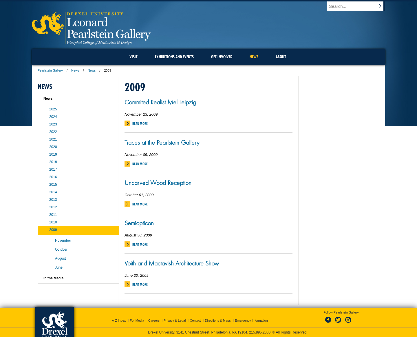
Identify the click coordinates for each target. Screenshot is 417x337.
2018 (53, 162)
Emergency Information (251, 320)
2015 (53, 185)
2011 (53, 215)
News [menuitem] (254, 56)
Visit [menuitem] (133, 56)
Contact (195, 320)
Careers (154, 320)
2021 (53, 139)
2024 (53, 117)
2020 (53, 147)
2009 (53, 230)
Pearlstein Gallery (50, 70)
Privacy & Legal (175, 320)
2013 (53, 200)
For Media (137, 320)
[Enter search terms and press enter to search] (359, 6)
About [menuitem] (281, 56)
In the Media (53, 278)
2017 (53, 169)
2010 (53, 222)
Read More (140, 123)
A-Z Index (119, 320)
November (63, 240)
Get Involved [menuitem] (221, 56)
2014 (53, 192)
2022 (53, 132)
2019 (53, 154)
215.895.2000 (259, 332)
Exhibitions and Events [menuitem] (174, 56)
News (75, 70)
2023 (53, 124)
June (59, 267)
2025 (53, 109)
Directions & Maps (218, 320)
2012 (53, 207)
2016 (53, 177)
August (60, 258)
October (61, 249)
